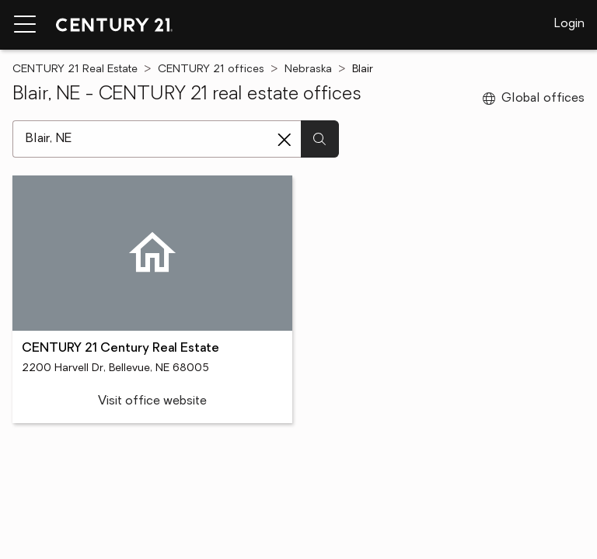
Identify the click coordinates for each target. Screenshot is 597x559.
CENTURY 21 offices (211, 69)
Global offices (534, 98)
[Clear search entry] (284, 140)
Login (569, 24)
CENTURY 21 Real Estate (75, 69)
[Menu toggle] (24, 24)
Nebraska (308, 69)
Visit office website (152, 401)
